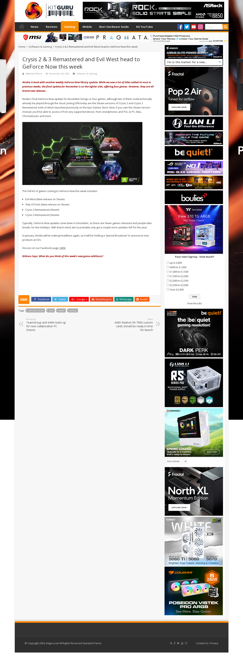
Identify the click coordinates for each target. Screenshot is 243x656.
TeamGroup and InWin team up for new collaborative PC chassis (46, 325)
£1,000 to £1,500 (179, 271)
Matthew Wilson (34, 73)
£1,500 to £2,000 (179, 276)
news (61, 310)
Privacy (214, 643)
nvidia (73, 310)
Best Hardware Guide (114, 27)
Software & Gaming (40, 46)
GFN (51, 310)
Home (22, 26)
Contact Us (202, 643)
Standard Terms (92, 643)
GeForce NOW (36, 310)
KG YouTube (144, 27)
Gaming (69, 27)
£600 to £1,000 (178, 267)
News (34, 27)
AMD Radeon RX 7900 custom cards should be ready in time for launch (133, 325)
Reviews (51, 27)
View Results (194, 303)
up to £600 (176, 262)
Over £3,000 (177, 289)
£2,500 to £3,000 (179, 285)
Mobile (87, 27)
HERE (63, 248)
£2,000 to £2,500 (179, 280)
